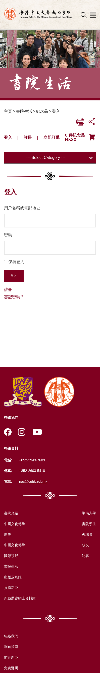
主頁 (8, 111)
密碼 (8, 235)
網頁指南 (11, 647)
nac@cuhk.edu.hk (33, 481)
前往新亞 (11, 657)
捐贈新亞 (11, 588)
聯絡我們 (11, 636)
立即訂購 (51, 137)
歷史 (7, 534)
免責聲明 (11, 668)
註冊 (28, 137)
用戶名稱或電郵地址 (22, 208)
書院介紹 (11, 513)
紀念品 (42, 111)
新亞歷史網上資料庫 (20, 598)
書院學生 (89, 524)
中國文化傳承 (14, 524)
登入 (56, 111)
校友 (85, 545)
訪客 (85, 556)
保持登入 (16, 262)
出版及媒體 (13, 577)
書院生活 (24, 111)
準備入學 (89, 513)
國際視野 (11, 556)
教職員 (87, 534)
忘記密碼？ (14, 297)
